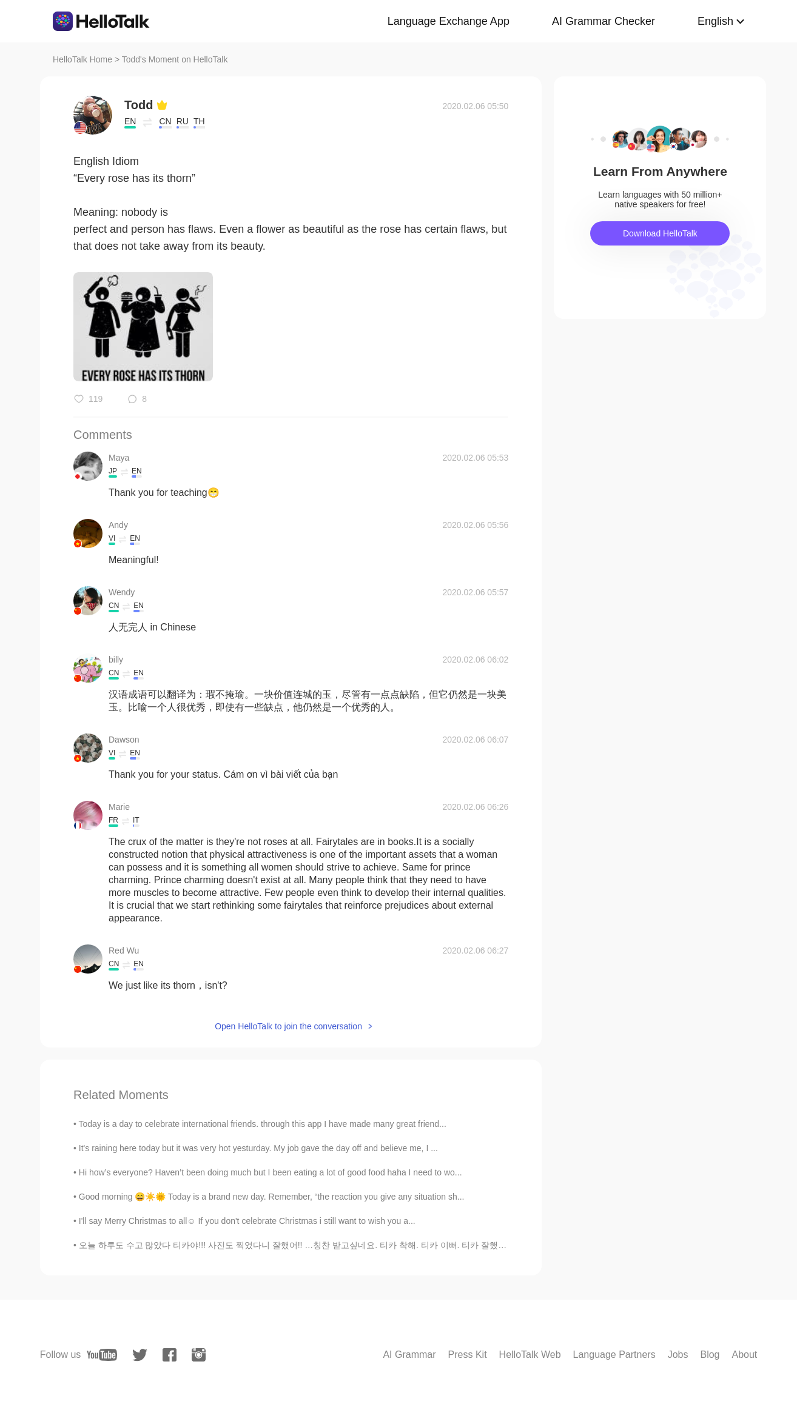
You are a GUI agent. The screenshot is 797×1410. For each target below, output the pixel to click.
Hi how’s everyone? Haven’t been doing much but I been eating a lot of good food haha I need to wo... (270, 1172)
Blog (709, 1354)
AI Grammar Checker (603, 21)
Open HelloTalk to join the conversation (288, 1026)
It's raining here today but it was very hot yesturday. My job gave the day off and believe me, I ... (258, 1148)
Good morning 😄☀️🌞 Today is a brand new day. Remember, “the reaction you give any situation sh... (272, 1196)
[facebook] (170, 1355)
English (715, 21)
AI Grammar (409, 1354)
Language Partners (614, 1354)
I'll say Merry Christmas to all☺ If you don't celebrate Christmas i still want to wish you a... (247, 1221)
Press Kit (467, 1354)
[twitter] (139, 1355)
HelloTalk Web (530, 1354)
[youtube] (102, 1355)
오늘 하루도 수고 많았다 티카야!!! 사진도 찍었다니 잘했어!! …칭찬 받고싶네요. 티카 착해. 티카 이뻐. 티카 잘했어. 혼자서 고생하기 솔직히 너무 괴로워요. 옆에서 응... (392, 1245)
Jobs (678, 1354)
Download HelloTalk (660, 233)
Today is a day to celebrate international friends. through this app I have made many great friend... (262, 1124)
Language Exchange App (448, 21)
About (744, 1354)
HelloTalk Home (82, 59)
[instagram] (199, 1355)
